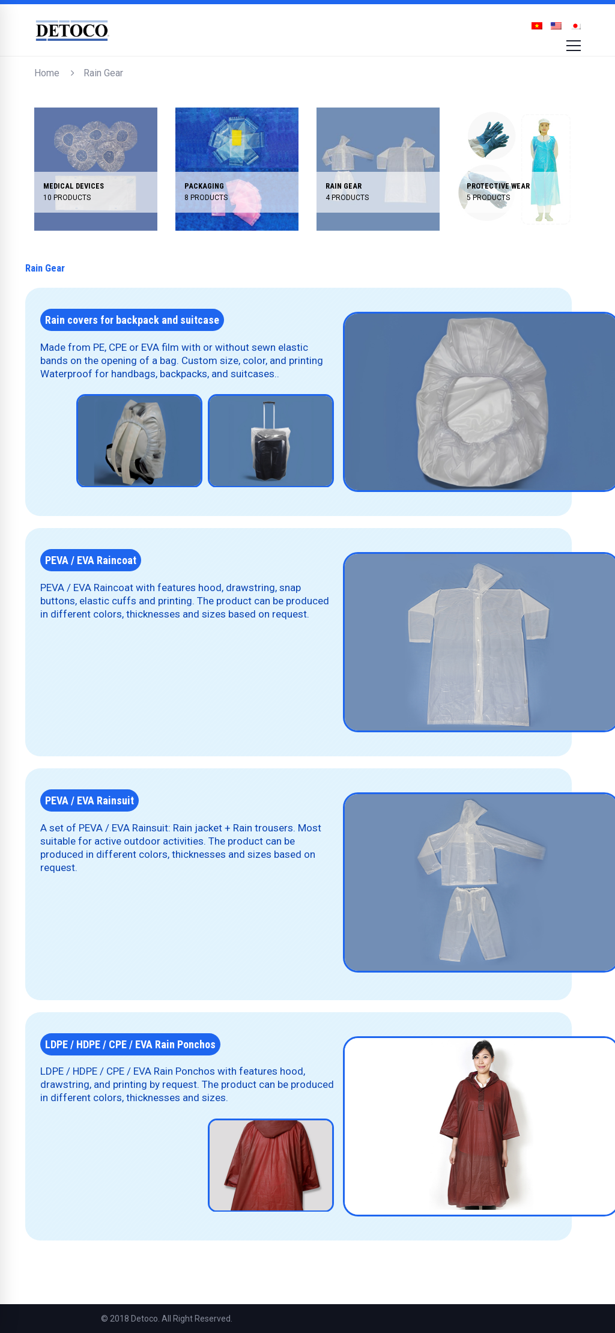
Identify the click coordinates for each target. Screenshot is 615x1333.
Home (46, 73)
